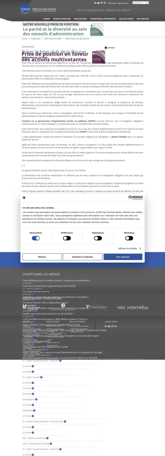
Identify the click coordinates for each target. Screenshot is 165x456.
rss (105, 3)
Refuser (42, 257)
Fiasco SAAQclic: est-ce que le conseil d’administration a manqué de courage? (63, 352)
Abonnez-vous (122, 3)
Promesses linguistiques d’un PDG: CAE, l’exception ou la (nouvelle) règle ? (61, 335)
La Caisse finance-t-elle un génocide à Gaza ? (45, 302)
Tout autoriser (123, 257)
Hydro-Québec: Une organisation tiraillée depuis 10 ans (51, 324)
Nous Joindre (112, 3)
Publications (80, 19)
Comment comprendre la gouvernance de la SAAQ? (49, 285)
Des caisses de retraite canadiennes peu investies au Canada (54, 396)
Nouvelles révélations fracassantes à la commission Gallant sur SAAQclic (60, 357)
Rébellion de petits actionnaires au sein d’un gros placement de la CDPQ (60, 363)
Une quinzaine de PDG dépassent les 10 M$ (45, 346)
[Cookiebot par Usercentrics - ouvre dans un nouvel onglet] (130, 198)
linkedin (95, 3)
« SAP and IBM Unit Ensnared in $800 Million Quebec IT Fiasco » (55, 319)
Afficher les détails (127, 248)
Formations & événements (103, 19)
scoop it (102, 3)
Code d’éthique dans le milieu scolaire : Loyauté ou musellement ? (57, 280)
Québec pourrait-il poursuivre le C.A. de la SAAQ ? (48, 313)
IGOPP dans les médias (53, 38)
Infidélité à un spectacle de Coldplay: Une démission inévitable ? (56, 297)
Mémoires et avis (53, 342)
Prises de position (62, 19)
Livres (49, 340)
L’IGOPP (46, 19)
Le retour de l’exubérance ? (37, 341)
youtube (98, 3)
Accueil (25, 38)
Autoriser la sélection (82, 257)
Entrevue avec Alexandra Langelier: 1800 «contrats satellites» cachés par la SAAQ (64, 330)
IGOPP (37, 8)
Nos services (143, 19)
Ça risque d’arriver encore (36, 291)
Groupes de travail (30, 340)
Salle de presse (126, 19)
